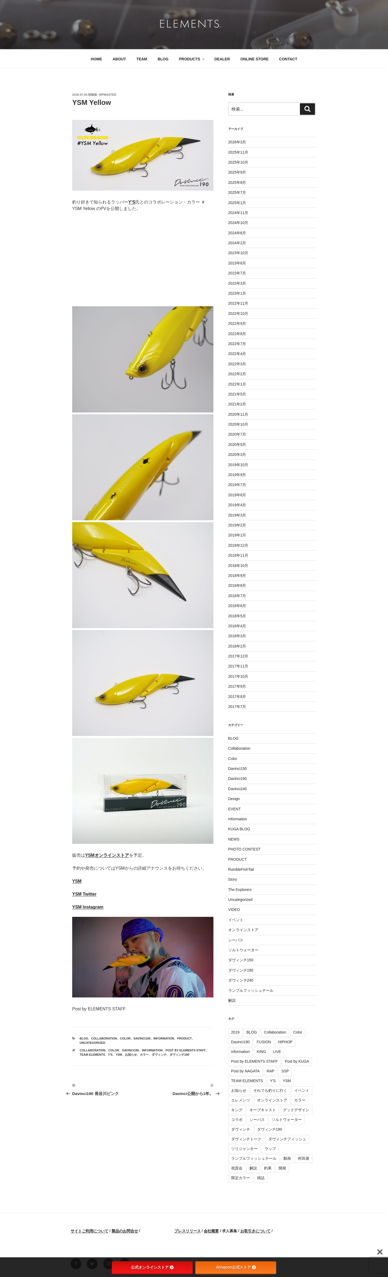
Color (125, 1038)
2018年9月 (237, 575)
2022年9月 (237, 323)
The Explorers (240, 889)
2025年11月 (238, 152)
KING (261, 1051)
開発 (282, 1168)
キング (236, 1110)
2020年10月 (238, 424)
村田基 (303, 1158)
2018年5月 (237, 616)
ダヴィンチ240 (240, 980)
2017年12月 (238, 656)
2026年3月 (237, 142)
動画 (287, 1158)
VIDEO (234, 909)
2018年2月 (237, 646)
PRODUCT (184, 1038)
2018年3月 (237, 636)
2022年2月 (237, 374)
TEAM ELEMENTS (92, 1054)
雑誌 (261, 1178)
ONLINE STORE (254, 59)
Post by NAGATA (245, 1071)
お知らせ (131, 1054)
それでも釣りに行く (270, 1090)
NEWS (234, 839)
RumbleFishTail (241, 869)
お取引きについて (255, 1231)
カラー (144, 1054)
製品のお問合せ (125, 1231)
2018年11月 (238, 555)
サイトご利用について (89, 1231)
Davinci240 (237, 789)
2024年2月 (237, 243)
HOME (96, 59)
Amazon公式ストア (236, 1267)
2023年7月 (237, 273)
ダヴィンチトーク (246, 1139)
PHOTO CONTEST (244, 849)
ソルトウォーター (243, 950)
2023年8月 (237, 263)
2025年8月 (237, 182)
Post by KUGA (297, 1061)
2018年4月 (237, 626)
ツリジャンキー (244, 1149)
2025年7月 (237, 192)
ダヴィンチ (159, 1054)
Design (234, 799)
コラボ (236, 1119)
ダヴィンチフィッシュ (287, 1139)
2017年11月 (238, 666)
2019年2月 (237, 525)
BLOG (163, 59)
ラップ (270, 1149)
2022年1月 (237, 384)
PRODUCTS (192, 59)
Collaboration (104, 1038)
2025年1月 (237, 203)
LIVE (277, 1051)
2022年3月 (237, 364)
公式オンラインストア (152, 1267)
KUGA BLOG (239, 829)
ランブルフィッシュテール (250, 990)
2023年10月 (238, 253)
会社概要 (211, 1231)
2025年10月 (238, 162)
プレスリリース (187, 1231)
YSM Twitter (84, 894)
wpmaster (107, 94)
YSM (77, 881)
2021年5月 (237, 394)
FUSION (264, 1042)
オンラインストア (243, 930)
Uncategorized (92, 1042)
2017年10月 (238, 676)
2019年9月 (237, 475)
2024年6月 (237, 233)
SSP (285, 1071)
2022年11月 (238, 303)
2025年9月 (237, 172)
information (152, 1050)
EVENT (234, 809)
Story (232, 879)
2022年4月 (237, 354)
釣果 (268, 1168)
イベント (235, 920)
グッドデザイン (296, 1110)
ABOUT (119, 59)
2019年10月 (238, 465)
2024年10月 (238, 223)
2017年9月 (237, 686)
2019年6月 (237, 495)
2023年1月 (237, 293)
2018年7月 (237, 596)
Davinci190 (142, 1038)
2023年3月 (237, 283)
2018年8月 (237, 585)
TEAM (141, 59)
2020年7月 (237, 434)
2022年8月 (237, 334)
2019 (235, 1032)
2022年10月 (238, 313)
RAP (271, 1071)
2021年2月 (237, 404)
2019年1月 (237, 535)
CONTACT (288, 59)
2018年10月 (238, 565)
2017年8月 (237, 696)
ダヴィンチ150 (240, 960)
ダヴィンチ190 (179, 1054)
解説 (232, 1000)
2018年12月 (238, 545)
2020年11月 (238, 414)
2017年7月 (237, 706)
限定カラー (240, 1178)
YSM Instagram (87, 907)
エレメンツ (240, 1100)
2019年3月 (237, 515)
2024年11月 (238, 213)
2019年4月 (237, 505)
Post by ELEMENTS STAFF (186, 1050)
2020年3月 (237, 454)
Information (164, 1038)
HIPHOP (285, 1042)
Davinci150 (237, 768)
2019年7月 (237, 485)
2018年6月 (237, 606)
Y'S (110, 1054)
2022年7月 (237, 344)
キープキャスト (263, 1110)
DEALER (222, 59)
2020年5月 (237, 444)
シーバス (235, 940)
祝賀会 (236, 1168)
